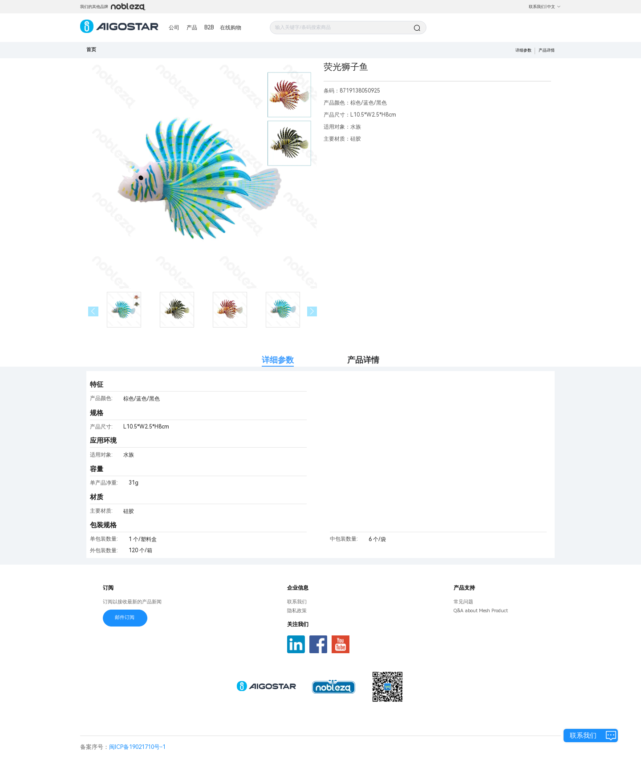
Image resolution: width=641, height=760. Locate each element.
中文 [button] (554, 6)
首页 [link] (91, 50)
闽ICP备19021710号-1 (137, 747)
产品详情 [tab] (363, 359)
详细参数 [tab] (278, 359)
